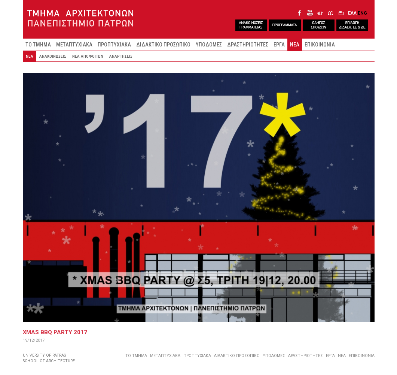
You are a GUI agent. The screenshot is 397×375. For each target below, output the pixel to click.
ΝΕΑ (294, 45)
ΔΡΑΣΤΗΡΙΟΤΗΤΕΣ (247, 45)
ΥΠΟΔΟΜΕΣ (209, 45)
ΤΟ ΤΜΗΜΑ (38, 45)
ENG (362, 13)
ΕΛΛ (352, 13)
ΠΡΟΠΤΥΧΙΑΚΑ (114, 45)
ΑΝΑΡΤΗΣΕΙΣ (120, 56)
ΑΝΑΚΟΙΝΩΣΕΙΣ (52, 56)
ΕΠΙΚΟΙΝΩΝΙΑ (320, 45)
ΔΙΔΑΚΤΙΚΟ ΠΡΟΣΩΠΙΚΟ (163, 45)
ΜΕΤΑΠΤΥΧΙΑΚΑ (74, 45)
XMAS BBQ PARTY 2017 (55, 332)
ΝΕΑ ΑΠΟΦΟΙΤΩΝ (87, 56)
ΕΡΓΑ (279, 45)
